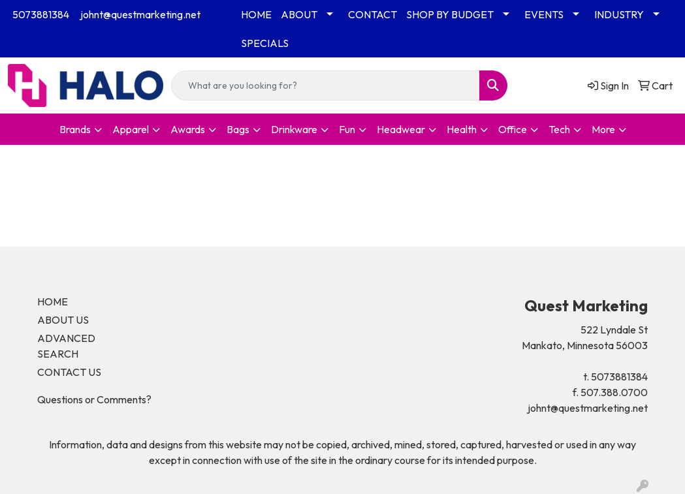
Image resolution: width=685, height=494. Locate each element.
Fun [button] (347, 129)
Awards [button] (187, 129)
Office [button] (512, 129)
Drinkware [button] (294, 129)
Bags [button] (238, 129)
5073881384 (40, 14)
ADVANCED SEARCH (66, 346)
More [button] (603, 129)
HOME (256, 14)
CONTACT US (69, 371)
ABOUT (299, 14)
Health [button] (462, 129)
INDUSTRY (619, 14)
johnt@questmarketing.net (140, 14)
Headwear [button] (401, 129)
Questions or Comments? (94, 399)
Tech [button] (559, 129)
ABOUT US (63, 319)
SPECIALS (265, 43)
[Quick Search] (325, 85)
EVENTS (544, 14)
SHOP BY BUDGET (450, 14)
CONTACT (372, 14)
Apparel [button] (130, 129)
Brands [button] (75, 129)
